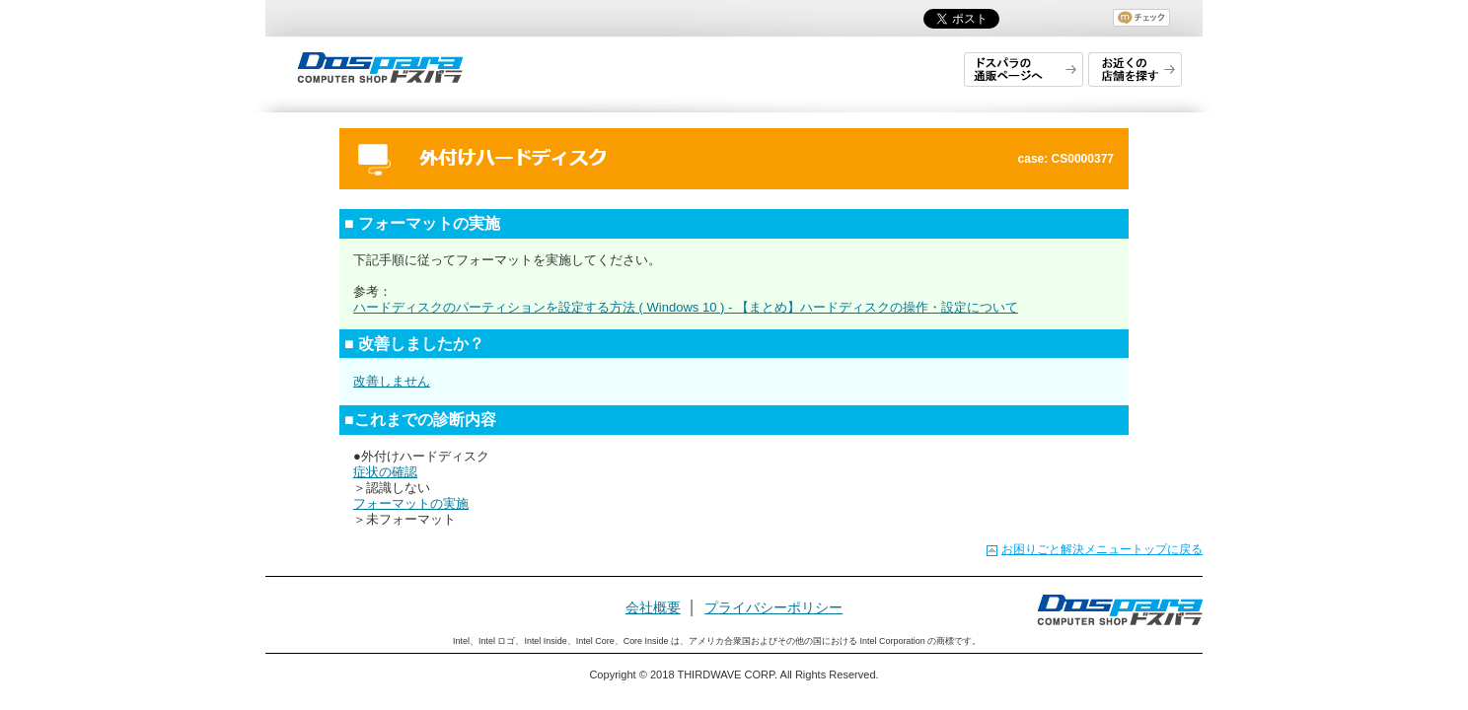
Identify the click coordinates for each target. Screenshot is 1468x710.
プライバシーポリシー (773, 607)
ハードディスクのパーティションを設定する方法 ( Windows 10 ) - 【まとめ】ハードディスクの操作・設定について (685, 307)
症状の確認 (385, 471)
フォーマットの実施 (411, 503)
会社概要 (653, 607)
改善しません (391, 381)
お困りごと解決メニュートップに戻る (1102, 549)
